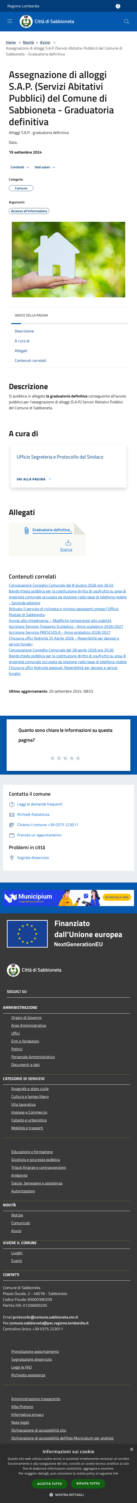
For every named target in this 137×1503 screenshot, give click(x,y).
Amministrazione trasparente (35, 1399)
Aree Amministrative (28, 1025)
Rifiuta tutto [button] (88, 1483)
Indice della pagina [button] (31, 315)
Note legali (20, 1422)
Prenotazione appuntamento (35, 1351)
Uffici (15, 1033)
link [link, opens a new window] (115, 1473)
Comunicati (20, 1223)
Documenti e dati (25, 1065)
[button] (68, 1494)
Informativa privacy (27, 1414)
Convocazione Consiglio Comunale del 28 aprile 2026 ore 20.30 (61, 650)
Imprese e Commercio (29, 1112)
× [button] (131, 1449)
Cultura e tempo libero (30, 1096)
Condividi (21, 167)
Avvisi (45, 42)
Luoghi (17, 1253)
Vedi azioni (46, 167)
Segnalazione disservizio (31, 1359)
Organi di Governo (26, 1017)
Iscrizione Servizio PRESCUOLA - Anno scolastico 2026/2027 (60, 632)
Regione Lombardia (23, 6)
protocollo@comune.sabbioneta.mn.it (45, 1317)
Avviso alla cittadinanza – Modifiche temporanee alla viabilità (60, 620)
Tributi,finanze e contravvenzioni (38, 1167)
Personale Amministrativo (33, 1057)
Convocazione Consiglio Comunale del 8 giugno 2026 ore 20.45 (61, 585)
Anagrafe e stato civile (30, 1089)
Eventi (16, 1261)
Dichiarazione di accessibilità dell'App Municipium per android (62, 1438)
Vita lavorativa (23, 1104)
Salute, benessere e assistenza (36, 1183)
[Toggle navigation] (10, 21)
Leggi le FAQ (21, 1367)
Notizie (17, 1215)
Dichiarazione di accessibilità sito (38, 1430)
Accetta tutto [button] (49, 1484)
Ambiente (19, 1175)
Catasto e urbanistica (29, 1120)
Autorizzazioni (23, 1191)
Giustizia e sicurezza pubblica (35, 1159)
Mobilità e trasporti (27, 1128)
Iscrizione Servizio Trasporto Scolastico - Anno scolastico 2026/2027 (66, 626)
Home (11, 42)
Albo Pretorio (22, 1407)
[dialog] (68, 1473)
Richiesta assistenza (28, 1375)
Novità (28, 42)
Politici (17, 1049)
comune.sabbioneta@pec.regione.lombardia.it (49, 1323)
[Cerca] (127, 22)
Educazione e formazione (32, 1152)
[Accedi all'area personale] (118, 6)
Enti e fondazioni (25, 1041)
